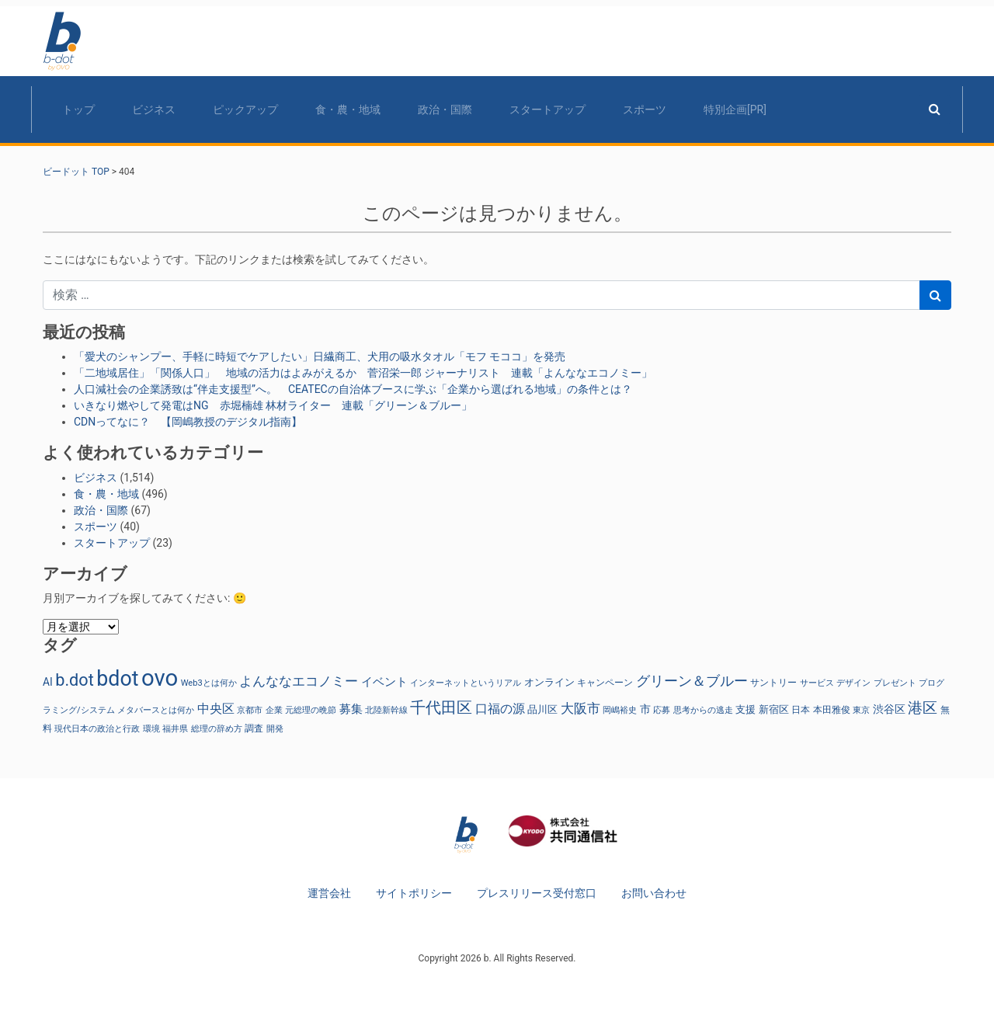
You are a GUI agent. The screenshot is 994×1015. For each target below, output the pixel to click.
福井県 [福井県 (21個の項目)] (175, 729)
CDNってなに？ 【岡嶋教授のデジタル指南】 (188, 421)
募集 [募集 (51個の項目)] (351, 709)
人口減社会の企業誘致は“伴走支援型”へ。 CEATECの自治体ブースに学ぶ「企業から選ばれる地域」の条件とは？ (353, 389)
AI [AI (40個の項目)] (48, 682)
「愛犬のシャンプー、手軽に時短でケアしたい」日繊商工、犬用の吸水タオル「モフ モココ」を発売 (319, 356)
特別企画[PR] (735, 109)
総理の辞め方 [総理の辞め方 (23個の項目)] (216, 729)
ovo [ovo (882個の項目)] (159, 678)
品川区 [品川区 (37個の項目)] (542, 709)
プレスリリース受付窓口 (536, 893)
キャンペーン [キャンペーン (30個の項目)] (605, 682)
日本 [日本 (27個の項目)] (800, 709)
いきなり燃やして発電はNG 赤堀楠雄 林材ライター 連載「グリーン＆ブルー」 (273, 405)
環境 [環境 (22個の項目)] (151, 729)
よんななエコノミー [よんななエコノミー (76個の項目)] (298, 681)
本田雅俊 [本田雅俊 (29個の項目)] (831, 709)
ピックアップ (245, 109)
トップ (78, 109)
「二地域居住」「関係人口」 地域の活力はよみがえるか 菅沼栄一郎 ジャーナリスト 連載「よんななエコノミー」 (363, 373)
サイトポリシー (414, 893)
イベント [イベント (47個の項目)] (384, 682)
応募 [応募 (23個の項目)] (661, 710)
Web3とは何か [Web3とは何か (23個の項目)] (209, 683)
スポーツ (644, 109)
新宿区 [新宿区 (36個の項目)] (774, 709)
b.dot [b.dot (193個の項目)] (74, 680)
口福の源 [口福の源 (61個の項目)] (500, 708)
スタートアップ (547, 109)
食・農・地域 (348, 109)
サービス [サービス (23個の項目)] (817, 683)
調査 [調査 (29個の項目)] (254, 728)
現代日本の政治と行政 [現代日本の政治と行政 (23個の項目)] (97, 729)
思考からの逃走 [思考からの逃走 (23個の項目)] (703, 710)
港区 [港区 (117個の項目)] (922, 708)
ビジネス (154, 109)
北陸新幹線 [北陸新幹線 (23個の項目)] (386, 710)
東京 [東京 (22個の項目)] (861, 710)
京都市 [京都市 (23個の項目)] (249, 710)
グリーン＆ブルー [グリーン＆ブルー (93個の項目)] (692, 681)
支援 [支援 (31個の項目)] (745, 709)
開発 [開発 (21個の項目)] (274, 729)
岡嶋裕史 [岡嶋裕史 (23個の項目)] (620, 710)
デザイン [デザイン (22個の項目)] (853, 683)
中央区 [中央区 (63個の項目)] (216, 708)
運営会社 (329, 893)
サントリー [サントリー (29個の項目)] (773, 682)
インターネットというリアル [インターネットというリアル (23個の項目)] (465, 683)
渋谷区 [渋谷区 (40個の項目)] (889, 709)
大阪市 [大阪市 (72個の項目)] (580, 708)
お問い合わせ (653, 893)
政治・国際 (445, 109)
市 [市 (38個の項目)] (645, 709)
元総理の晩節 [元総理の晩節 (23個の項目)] (310, 710)
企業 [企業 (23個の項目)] (274, 710)
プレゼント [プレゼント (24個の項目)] (895, 682)
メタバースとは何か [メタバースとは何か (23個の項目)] (155, 710)
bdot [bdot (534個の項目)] (117, 678)
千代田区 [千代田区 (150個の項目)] (441, 707)
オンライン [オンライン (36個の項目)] (549, 682)
